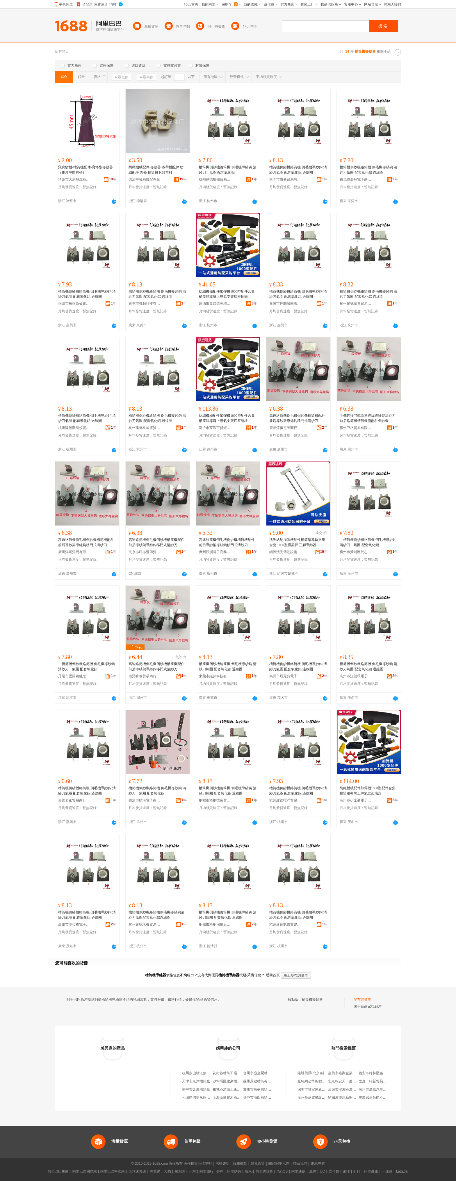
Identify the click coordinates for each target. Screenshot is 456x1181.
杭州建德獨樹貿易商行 (215, 179)
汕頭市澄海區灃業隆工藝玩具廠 (352, 1089)
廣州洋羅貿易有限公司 (74, 552)
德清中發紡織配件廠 (144, 179)
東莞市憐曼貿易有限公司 (285, 179)
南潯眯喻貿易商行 (142, 676)
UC (322, 1171)
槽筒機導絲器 (312, 999)
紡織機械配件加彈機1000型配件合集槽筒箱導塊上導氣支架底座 (368, 790)
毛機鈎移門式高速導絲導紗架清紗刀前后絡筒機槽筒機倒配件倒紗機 (368, 418)
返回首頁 (273, 975)
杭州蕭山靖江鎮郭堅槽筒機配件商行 (210, 1073)
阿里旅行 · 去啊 (211, 1171)
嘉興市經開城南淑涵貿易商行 (285, 304)
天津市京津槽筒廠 (196, 1081)
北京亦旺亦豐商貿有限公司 (145, 552)
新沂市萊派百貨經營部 (215, 428)
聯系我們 (300, 1164)
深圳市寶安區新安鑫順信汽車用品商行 (327, 1089)
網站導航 (318, 1164)
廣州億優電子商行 (283, 428)
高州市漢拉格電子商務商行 (74, 924)
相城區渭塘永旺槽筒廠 (199, 1098)
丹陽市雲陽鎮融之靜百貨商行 (74, 676)
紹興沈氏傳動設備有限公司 (285, 552)
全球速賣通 (137, 1171)
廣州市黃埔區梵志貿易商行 (356, 552)
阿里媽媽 (234, 1171)
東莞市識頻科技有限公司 (145, 304)
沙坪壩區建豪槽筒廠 (228, 1081)
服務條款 (240, 1164)
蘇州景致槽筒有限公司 (260, 1081)
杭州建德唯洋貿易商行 (285, 800)
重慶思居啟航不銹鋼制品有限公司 (385, 1098)
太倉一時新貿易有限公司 (378, 1081)
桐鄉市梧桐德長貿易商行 (215, 800)
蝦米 (248, 1171)
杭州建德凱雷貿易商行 (285, 924)
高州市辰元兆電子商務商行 (285, 676)
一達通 (387, 1171)
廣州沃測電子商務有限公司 (215, 552)
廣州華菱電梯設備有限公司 (318, 1098)
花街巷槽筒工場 (225, 1073)
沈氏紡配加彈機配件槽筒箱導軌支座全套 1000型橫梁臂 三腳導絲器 (297, 542)
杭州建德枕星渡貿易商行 (145, 428)
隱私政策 (258, 1164)
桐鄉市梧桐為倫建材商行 (74, 304)
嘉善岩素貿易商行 (72, 800)
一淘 (192, 1171)
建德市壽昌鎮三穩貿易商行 (215, 304)
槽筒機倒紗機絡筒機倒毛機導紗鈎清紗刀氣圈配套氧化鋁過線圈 (156, 915)
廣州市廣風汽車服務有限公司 (381, 1089)
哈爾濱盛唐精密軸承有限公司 (350, 1098)
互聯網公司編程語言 (313, 1081)
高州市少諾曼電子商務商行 (356, 800)
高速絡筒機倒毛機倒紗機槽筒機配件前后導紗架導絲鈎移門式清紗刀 (297, 418)
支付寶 (334, 1171)
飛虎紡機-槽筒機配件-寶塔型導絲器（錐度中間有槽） (85, 169)
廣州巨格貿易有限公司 (356, 428)
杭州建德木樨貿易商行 (145, 924)
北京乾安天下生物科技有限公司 (352, 1081)
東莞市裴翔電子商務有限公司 (356, 179)
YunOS (282, 1171)
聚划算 (180, 1171)
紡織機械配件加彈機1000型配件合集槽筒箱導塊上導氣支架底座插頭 (227, 294)
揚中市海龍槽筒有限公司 (262, 1098)
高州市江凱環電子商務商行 (356, 676)
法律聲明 (222, 1164)
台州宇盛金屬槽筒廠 (259, 1073)
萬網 (312, 1171)
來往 (346, 1171)
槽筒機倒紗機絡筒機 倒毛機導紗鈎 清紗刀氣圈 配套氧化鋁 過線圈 (298, 169)
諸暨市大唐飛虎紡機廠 (74, 179)
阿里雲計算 (264, 1171)
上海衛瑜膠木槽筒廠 (228, 1098)
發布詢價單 (362, 999)
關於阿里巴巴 (278, 1164)
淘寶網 (155, 1171)
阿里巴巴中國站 (112, 1171)
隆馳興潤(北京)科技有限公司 (320, 1073)
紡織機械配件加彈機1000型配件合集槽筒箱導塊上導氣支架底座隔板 (227, 418)
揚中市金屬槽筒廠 (196, 1089)
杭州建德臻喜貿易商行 (356, 304)
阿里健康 (371, 1171)
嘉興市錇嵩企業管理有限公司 (350, 1073)
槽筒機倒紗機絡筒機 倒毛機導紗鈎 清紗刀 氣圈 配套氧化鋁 (227, 169)
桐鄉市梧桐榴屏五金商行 (215, 924)
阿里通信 (298, 1171)
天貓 (167, 1171)
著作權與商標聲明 (198, 1164)
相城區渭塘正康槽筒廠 (230, 1089)
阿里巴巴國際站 (84, 1171)
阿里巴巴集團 (58, 1171)
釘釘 (356, 1171)
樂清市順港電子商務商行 (145, 800)
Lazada (401, 1171)
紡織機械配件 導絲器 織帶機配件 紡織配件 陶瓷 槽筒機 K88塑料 (156, 169)
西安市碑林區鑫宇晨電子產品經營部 (386, 1073)
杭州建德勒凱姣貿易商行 (74, 428)
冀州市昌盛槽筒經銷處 (260, 1089)
